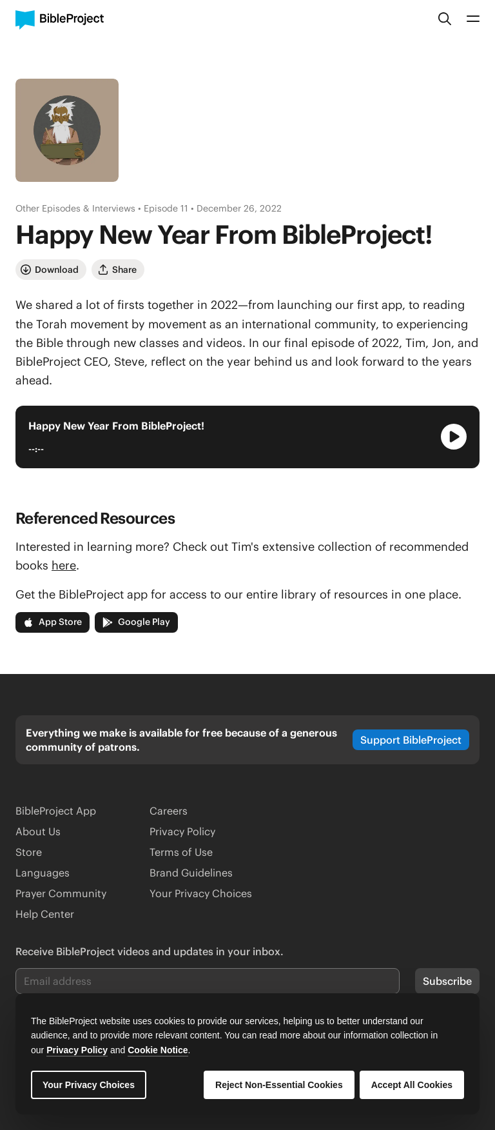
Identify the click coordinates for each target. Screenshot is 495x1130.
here (64, 565)
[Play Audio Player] (454, 437)
